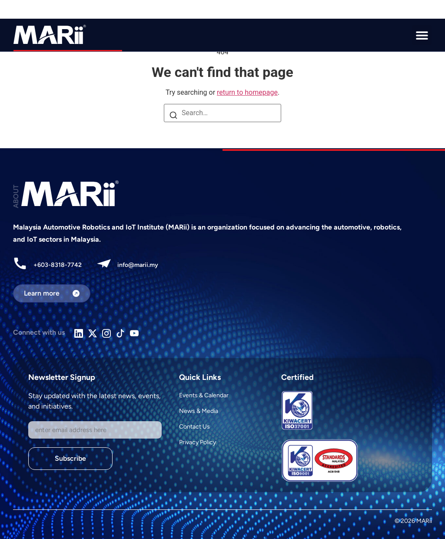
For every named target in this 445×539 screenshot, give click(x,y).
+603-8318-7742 (57, 265)
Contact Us (194, 426)
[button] (422, 35)
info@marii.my (137, 265)
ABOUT (16, 196)
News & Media (198, 411)
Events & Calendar (204, 395)
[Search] (173, 116)
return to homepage (247, 92)
